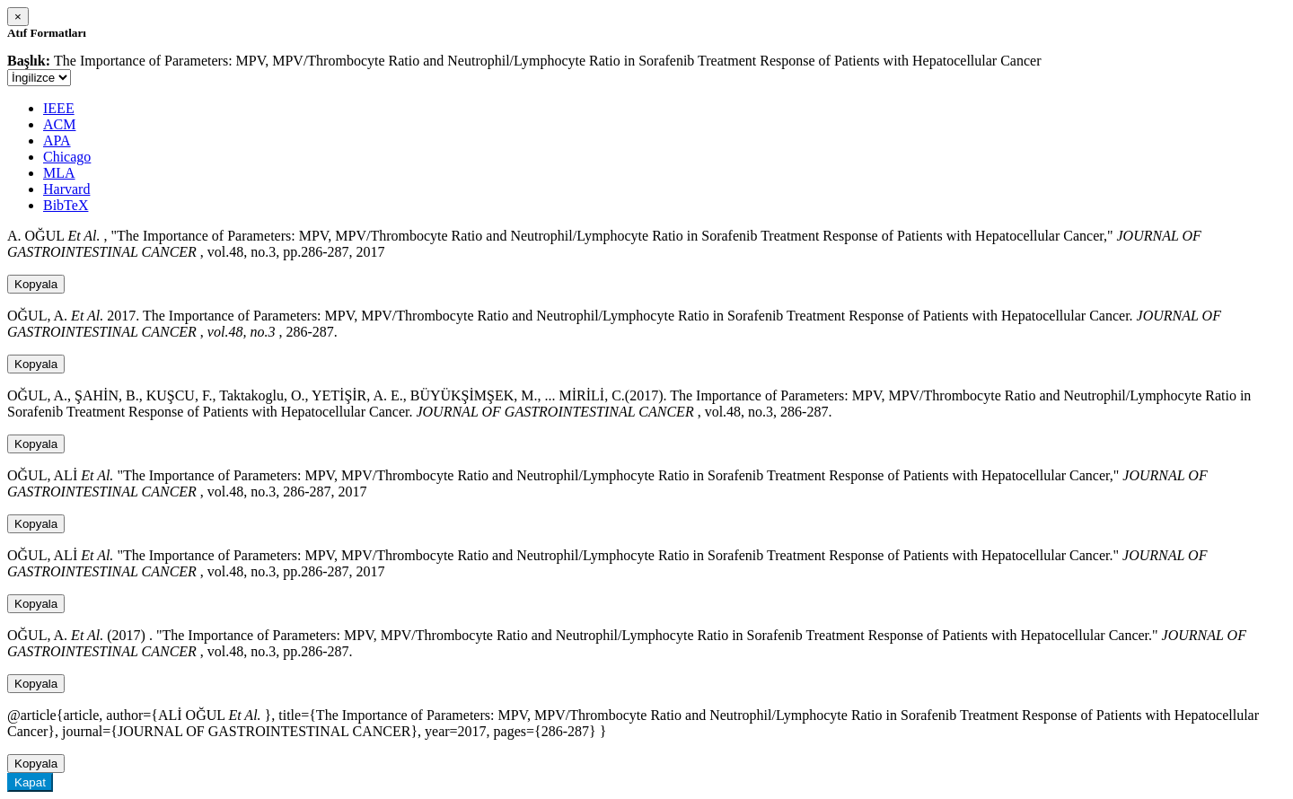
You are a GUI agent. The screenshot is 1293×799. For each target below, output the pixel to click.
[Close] (18, 16)
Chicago (67, 156)
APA (57, 140)
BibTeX (65, 205)
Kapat (30, 782)
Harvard (66, 189)
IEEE (59, 108)
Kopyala (35, 284)
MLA (59, 172)
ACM (59, 124)
